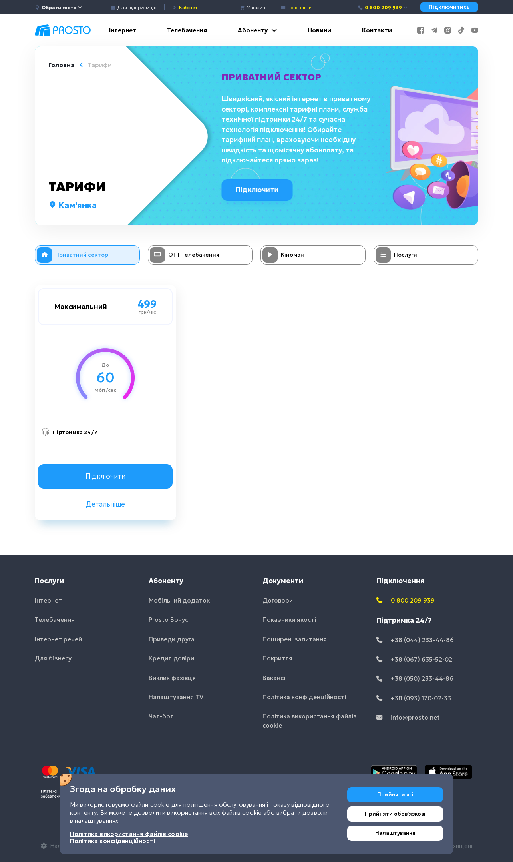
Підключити (259, 189)
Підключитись (449, 7)
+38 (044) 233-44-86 (415, 640)
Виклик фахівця (172, 678)
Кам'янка (72, 205)
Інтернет (122, 30)
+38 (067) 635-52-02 (414, 659)
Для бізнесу (53, 658)
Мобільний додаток (179, 600)
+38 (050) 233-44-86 (414, 678)
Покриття (277, 658)
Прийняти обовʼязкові (395, 813)
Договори (277, 600)
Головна (61, 65)
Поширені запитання (294, 639)
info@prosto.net (408, 717)
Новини (319, 30)
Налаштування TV (176, 697)
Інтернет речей (58, 639)
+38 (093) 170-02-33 (413, 698)
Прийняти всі (395, 794)
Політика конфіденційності (304, 697)
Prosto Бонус (168, 619)
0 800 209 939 (383, 7)
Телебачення (187, 30)
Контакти (377, 30)
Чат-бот (161, 716)
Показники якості (289, 619)
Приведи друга (172, 639)
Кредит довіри (171, 658)
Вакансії (274, 678)
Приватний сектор (272, 77)
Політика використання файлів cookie (309, 720)
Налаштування (395, 833)
